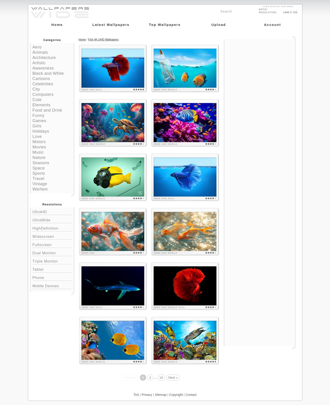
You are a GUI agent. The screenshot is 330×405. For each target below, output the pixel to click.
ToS (136, 395)
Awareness (43, 68)
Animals (40, 52)
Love (37, 136)
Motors (39, 141)
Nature (39, 157)
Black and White (48, 73)
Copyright (176, 395)
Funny (39, 115)
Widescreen (52, 236)
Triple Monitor (52, 260)
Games (40, 120)
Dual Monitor (52, 252)
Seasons (41, 163)
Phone (52, 277)
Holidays (41, 131)
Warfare (40, 189)
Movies (39, 147)
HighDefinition (52, 227)
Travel (38, 178)
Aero (37, 47)
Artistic (39, 63)
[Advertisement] (259, 68)
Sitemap (160, 395)
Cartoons (41, 78)
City (36, 89)
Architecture (44, 57)
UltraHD (52, 211)
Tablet (52, 269)
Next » (173, 377)
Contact (190, 395)
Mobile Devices (46, 286)
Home (82, 39)
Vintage (40, 184)
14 (161, 377)
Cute (37, 99)
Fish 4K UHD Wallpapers (103, 39)
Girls (37, 126)
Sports (39, 173)
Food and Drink (47, 110)
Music (38, 152)
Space (39, 168)
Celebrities (43, 84)
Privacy (147, 395)
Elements (42, 105)
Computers (43, 94)
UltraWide (52, 219)
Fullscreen (52, 244)
